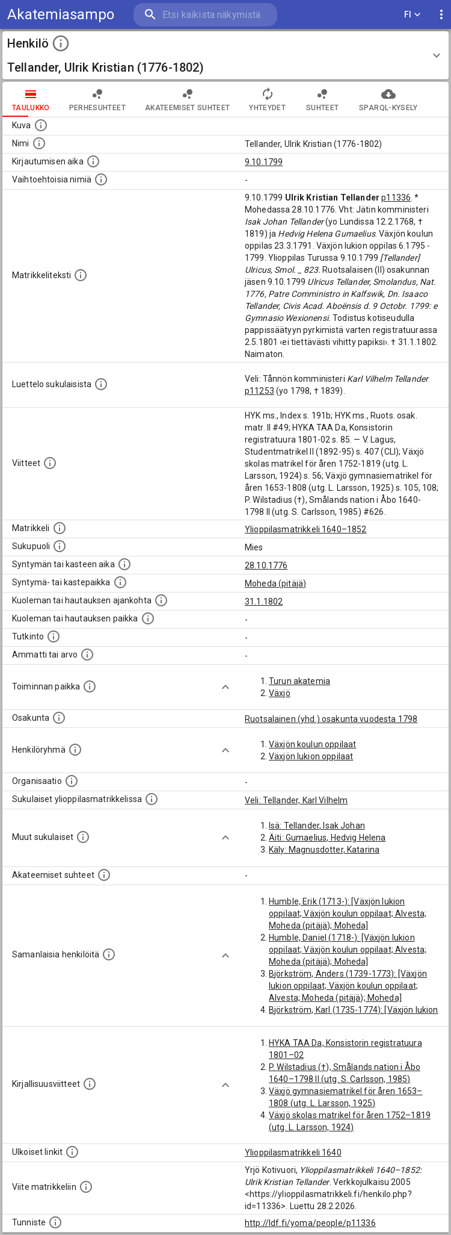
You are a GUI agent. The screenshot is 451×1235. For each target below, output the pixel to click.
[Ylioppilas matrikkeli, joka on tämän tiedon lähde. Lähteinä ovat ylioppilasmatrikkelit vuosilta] (59, 528)
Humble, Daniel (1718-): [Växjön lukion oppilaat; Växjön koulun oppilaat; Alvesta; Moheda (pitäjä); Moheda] (347, 949)
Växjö (279, 693)
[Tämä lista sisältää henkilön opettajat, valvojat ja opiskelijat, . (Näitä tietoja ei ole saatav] (104, 875)
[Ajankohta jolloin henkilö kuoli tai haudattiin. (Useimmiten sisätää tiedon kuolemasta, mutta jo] (161, 600)
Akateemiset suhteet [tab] (187, 99)
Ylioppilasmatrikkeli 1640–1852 (306, 529)
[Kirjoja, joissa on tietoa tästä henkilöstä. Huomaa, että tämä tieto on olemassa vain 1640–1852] (89, 1083)
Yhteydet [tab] (267, 99)
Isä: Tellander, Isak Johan (317, 825)
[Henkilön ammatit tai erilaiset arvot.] (87, 654)
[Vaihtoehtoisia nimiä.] (101, 179)
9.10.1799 (264, 162)
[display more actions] (441, 14)
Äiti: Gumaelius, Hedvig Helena (327, 837)
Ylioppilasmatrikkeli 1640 (293, 1152)
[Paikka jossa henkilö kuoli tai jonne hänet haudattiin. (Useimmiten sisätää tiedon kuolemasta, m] (148, 618)
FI (412, 15)
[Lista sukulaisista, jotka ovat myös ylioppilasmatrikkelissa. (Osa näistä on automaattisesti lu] (151, 799)
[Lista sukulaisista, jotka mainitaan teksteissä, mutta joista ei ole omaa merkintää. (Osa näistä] (83, 837)
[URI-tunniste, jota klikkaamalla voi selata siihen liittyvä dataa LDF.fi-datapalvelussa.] (55, 1222)
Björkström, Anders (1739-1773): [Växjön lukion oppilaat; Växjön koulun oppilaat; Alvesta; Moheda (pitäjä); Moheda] (348, 986)
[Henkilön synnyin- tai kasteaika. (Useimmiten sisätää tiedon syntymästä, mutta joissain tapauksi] (124, 564)
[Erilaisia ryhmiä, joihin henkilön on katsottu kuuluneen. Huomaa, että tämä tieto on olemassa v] (75, 749)
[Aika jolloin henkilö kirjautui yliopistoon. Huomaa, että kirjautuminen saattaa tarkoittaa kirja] (93, 161)
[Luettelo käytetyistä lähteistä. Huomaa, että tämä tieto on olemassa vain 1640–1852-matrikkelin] (50, 463)
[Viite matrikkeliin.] (86, 1186)
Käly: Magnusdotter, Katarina (324, 849)
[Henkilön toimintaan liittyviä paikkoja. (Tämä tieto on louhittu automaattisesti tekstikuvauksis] (89, 686)
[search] (205, 14)
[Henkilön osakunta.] (59, 717)
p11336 (396, 197)
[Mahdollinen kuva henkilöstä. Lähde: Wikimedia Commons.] (41, 125)
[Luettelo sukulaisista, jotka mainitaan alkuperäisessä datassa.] (101, 384)
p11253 (259, 391)
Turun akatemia (299, 681)
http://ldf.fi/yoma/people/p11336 (310, 1223)
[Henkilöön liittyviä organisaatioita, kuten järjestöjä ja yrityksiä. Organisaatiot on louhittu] (71, 781)
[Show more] (225, 687)
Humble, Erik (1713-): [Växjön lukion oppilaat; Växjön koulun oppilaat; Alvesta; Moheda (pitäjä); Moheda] (347, 913)
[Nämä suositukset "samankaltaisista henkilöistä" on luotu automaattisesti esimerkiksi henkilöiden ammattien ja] (108, 954)
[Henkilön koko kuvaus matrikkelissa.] (80, 275)
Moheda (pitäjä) (275, 583)
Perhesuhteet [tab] (97, 99)
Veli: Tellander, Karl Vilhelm (296, 800)
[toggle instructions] (60, 43)
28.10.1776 (266, 565)
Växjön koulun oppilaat (312, 744)
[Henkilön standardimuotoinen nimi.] (39, 143)
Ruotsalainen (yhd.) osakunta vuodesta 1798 (331, 719)
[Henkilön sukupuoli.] (59, 546)
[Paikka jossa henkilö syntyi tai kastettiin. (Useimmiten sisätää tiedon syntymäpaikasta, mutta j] (120, 582)
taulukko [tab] (31, 99)
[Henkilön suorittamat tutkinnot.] (53, 636)
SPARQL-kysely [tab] (388, 99)
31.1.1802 (264, 601)
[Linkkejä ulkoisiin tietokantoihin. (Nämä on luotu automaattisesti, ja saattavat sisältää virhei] (72, 1152)
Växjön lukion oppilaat (311, 756)
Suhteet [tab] (322, 99)
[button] (225, 55)
